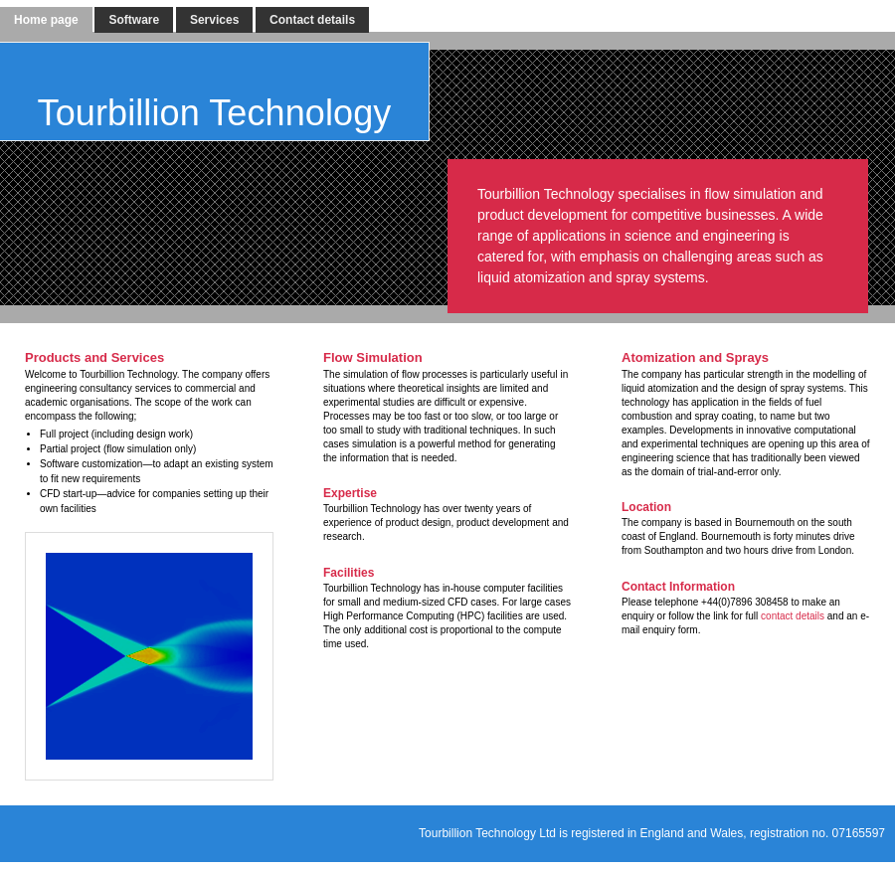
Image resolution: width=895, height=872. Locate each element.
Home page (46, 20)
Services (214, 20)
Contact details (312, 20)
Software (133, 20)
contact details (792, 615)
